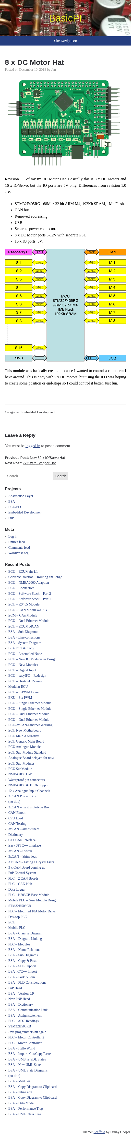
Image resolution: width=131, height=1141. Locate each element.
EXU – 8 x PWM (20, 697)
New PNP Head (19, 999)
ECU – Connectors (21, 588)
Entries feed (16, 542)
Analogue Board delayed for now (31, 758)
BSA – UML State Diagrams (28, 1070)
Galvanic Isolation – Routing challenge (35, 577)
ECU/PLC (15, 507)
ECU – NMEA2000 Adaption (28, 582)
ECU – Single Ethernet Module (29, 703)
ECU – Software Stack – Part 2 (29, 593)
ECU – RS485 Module (23, 604)
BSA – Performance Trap (25, 1108)
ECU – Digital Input (22, 670)
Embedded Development (38, 412)
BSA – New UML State (24, 1065)
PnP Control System (22, 873)
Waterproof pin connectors (26, 780)
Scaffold (99, 1132)
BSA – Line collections (24, 637)
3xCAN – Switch (20, 851)
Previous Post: (35, 458)
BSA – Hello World (21, 1048)
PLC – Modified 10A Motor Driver (32, 911)
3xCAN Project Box (22, 796)
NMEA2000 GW (20, 774)
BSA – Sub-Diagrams (23, 632)
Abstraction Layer (20, 496)
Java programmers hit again (27, 1032)
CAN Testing (17, 824)
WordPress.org (18, 553)
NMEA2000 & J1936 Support (28, 785)
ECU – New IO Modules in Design (32, 659)
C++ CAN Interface (22, 840)
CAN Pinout (16, 813)
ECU (11, 922)
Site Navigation (65, 41)
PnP (11, 518)
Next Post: (30, 463)
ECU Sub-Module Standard (27, 752)
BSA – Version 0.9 (21, 993)
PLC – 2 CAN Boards (23, 878)
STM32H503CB (19, 906)
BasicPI (65, 18)
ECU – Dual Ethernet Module (28, 621)
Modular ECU (18, 686)
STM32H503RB (19, 1026)
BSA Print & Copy (21, 648)
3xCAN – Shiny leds (22, 856)
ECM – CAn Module (22, 615)
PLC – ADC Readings (23, 1021)
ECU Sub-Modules (21, 763)
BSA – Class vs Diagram (25, 933)
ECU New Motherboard (24, 730)
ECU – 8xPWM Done (23, 692)
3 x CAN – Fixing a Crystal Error (31, 862)
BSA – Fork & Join (21, 977)
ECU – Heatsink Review (25, 681)
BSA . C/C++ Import (22, 971)
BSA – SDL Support (22, 966)
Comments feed (19, 547)
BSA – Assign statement (25, 1015)
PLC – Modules (19, 944)
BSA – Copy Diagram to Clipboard (32, 1087)
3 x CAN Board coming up (26, 867)
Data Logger (16, 889)
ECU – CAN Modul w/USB (27, 610)
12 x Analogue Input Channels (29, 791)
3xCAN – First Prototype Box (28, 807)
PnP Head (15, 988)
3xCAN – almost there (23, 829)
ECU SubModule (20, 769)
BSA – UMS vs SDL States (27, 1059)
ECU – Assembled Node (25, 654)
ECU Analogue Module (24, 747)
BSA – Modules (19, 1081)
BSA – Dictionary (20, 1004)
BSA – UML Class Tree (24, 1114)
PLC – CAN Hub (20, 884)
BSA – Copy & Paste (22, 961)
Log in (12, 536)
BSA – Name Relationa (24, 950)
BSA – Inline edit (20, 1092)
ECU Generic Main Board (26, 741)
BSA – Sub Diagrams (23, 955)
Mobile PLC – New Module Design (32, 900)
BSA (11, 501)
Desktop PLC (17, 917)
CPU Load (15, 818)
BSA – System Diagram (24, 643)
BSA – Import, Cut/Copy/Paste (29, 1054)
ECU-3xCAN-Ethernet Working (30, 725)
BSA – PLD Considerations (27, 982)
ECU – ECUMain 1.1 (23, 571)
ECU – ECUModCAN (23, 626)
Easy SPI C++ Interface (24, 845)
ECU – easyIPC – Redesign (27, 675)
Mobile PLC (16, 928)
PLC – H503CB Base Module (28, 895)
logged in (32, 446)
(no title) (14, 801)
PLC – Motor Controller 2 (26, 1037)
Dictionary (15, 835)
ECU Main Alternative (23, 736)
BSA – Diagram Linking (25, 939)
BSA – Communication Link (28, 1010)
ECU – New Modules (23, 665)
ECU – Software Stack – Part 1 (29, 599)
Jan (53, 69)
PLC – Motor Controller (25, 1043)
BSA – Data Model (21, 1103)
